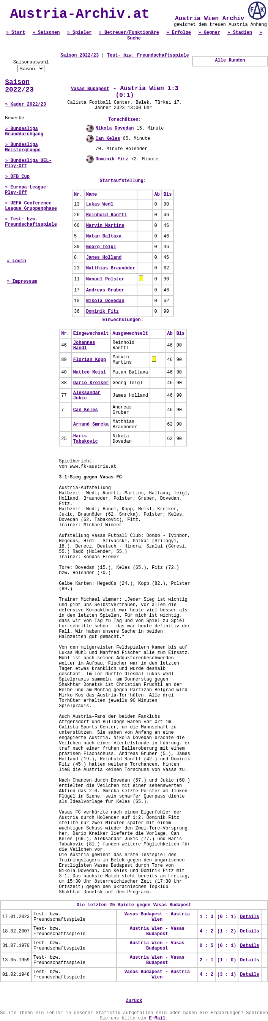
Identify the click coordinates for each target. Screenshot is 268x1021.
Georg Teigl (101, 247)
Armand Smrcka (91, 424)
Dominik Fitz (112, 159)
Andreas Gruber (105, 290)
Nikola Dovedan (115, 128)
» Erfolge (178, 32)
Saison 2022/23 (19, 85)
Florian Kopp (89, 359)
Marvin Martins (105, 225)
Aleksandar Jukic (87, 395)
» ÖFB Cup (17, 176)
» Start (15, 32)
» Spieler (79, 32)
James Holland (104, 257)
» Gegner (209, 32)
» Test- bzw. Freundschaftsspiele (31, 222)
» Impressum (22, 281)
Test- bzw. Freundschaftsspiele (148, 55)
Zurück (134, 1001)
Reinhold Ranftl (106, 215)
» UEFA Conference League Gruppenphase (31, 206)
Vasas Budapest (90, 89)
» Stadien (239, 32)
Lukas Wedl (100, 204)
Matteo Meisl (89, 372)
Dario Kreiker (91, 383)
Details (249, 917)
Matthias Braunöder (111, 268)
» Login (16, 261)
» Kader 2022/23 (25, 104)
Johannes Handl (84, 345)
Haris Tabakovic (85, 439)
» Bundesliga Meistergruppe (23, 147)
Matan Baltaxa (104, 236)
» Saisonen (46, 32)
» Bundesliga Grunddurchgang (24, 131)
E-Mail (157, 1018)
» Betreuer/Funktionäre (129, 32)
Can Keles (108, 138)
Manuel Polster (105, 279)
